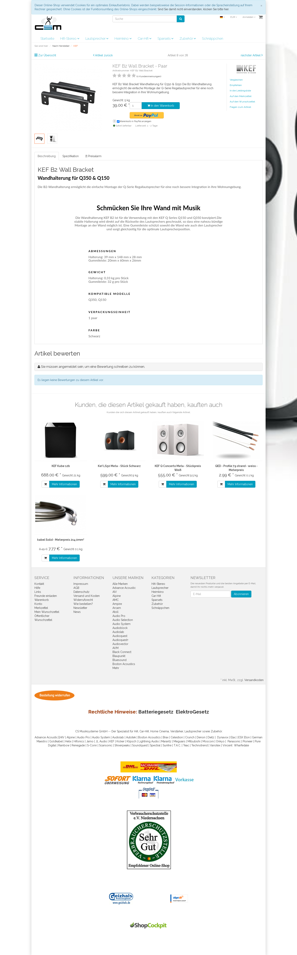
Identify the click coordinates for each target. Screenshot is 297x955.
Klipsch (131, 741)
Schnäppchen (212, 38)
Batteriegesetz (155, 712)
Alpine (116, 595)
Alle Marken (120, 583)
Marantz (166, 741)
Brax (166, 737)
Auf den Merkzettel (240, 96)
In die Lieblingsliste (240, 90)
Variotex (215, 745)
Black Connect (121, 652)
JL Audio (101, 741)
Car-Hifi (145, 38)
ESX (240, 737)
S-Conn (92, 745)
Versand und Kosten (86, 595)
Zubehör (188, 38)
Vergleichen (236, 79)
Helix (68, 741)
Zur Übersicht (47, 55)
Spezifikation (70, 156)
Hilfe (37, 587)
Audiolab (118, 632)
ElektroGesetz (192, 712)
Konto (38, 603)
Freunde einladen (45, 595)
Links (37, 591)
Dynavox (222, 737)
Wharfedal (240, 745)
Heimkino (123, 38)
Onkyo (220, 741)
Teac (186, 745)
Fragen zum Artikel (240, 107)
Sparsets (166, 38)
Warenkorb (41, 599)
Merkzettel (41, 607)
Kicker (120, 741)
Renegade (78, 745)
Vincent (227, 745)
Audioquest (119, 636)
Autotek (131, 737)
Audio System (121, 624)
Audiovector (120, 644)
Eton (247, 737)
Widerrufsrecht (83, 599)
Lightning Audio (148, 741)
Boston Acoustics (123, 664)
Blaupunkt (118, 656)
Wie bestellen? (83, 603)
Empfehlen (236, 85)
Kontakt (39, 583)
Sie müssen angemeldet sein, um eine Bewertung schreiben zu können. (93, 367)
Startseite (47, 38)
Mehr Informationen (64, 484)
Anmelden (249, 17)
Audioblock (119, 628)
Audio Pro (118, 615)
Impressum (80, 583)
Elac (233, 737)
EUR (233, 17)
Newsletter (80, 607)
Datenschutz (81, 591)
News (77, 611)
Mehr (115, 668)
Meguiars (179, 741)
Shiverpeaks (122, 745)
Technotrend (199, 745)
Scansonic (105, 745)
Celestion (177, 737)
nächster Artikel (251, 55)
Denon (201, 737)
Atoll (115, 611)
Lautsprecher (96, 38)
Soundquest (140, 745)
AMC (115, 599)
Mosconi (208, 741)
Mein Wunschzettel (46, 611)
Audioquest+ (120, 640)
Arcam (116, 607)
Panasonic (234, 741)
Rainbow (63, 745)
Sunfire (167, 745)
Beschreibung (47, 156)
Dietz (211, 737)
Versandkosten (254, 680)
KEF (111, 741)
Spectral (155, 745)
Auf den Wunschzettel (242, 101)
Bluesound (119, 660)
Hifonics (79, 741)
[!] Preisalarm (93, 156)
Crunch (190, 737)
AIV (114, 591)
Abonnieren (241, 594)
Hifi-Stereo (69, 38)
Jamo (89, 741)
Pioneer (248, 741)
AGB (76, 587)
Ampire (117, 603)
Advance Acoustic (124, 587)
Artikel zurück (104, 55)
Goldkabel (56, 741)
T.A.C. (177, 745)
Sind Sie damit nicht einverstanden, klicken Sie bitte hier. (193, 9)
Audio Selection (122, 620)
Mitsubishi (194, 741)
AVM (115, 648)
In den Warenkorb (160, 105)
